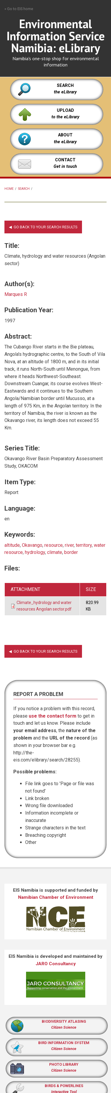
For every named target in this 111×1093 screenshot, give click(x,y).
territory (84, 545)
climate (54, 552)
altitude (12, 545)
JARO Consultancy (56, 963)
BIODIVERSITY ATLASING (64, 1021)
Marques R (15, 294)
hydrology (35, 552)
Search (24, 188)
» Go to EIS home (18, 9)
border (71, 552)
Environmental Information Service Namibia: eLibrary (56, 36)
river (69, 545)
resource (53, 545)
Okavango (32, 545)
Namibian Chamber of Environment (55, 897)
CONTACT (65, 159)
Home (9, 188)
